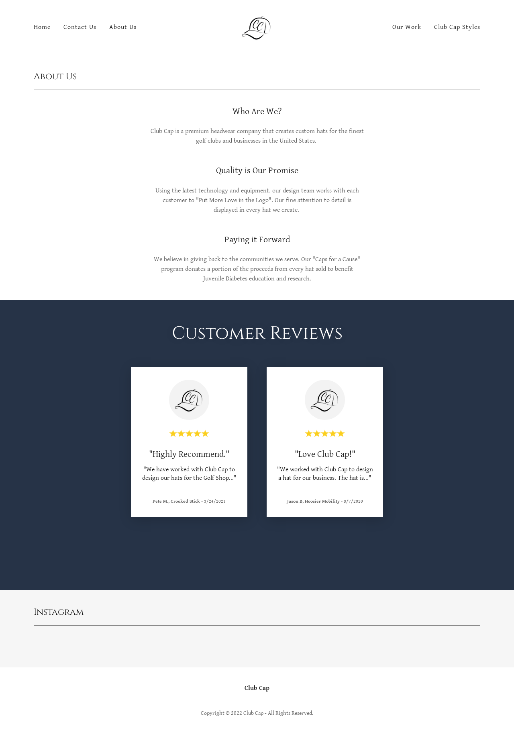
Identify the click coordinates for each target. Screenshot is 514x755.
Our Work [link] (406, 27)
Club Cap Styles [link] (457, 27)
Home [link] (42, 27)
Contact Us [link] (79, 27)
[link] (257, 27)
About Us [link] (123, 27)
